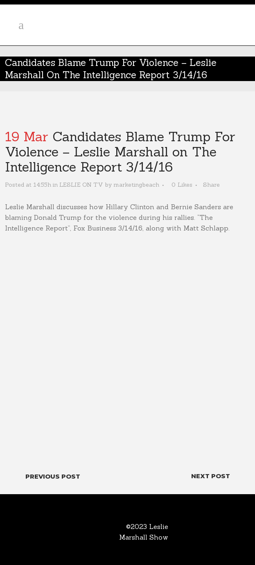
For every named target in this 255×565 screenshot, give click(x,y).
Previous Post (52, 476)
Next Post (210, 476)
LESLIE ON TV (81, 184)
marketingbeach (136, 184)
